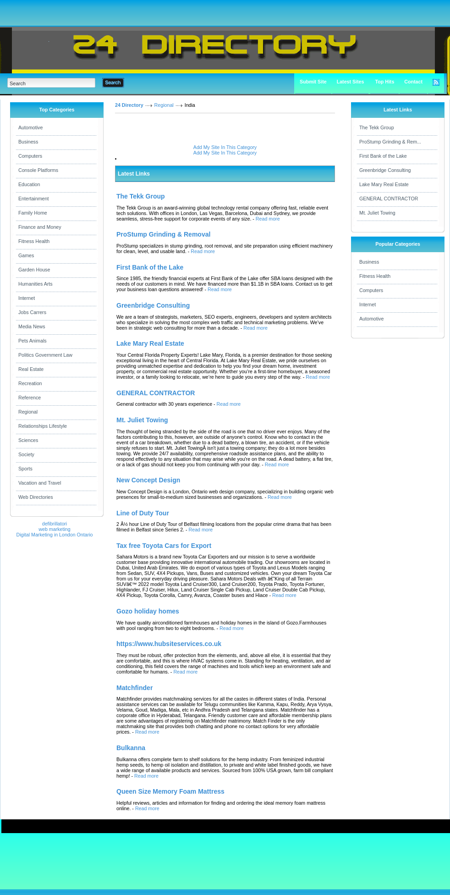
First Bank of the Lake (383, 156)
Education (29, 184)
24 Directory (129, 105)
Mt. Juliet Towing (377, 212)
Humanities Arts (35, 284)
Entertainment (33, 198)
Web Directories (35, 497)
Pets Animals (32, 340)
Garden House (34, 269)
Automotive (30, 127)
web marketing (54, 529)
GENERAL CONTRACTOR (388, 198)
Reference (29, 397)
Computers (30, 156)
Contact (413, 81)
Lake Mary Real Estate (384, 184)
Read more (268, 218)
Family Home (32, 212)
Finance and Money (39, 227)
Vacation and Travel (39, 483)
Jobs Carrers (32, 312)
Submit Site (313, 81)
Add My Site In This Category (225, 147)
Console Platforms (38, 170)
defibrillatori (54, 523)
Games (26, 255)
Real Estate (31, 369)
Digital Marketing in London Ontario (54, 534)
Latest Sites (350, 81)
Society (26, 454)
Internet (26, 298)
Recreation (30, 383)
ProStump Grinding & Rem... (390, 141)
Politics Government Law (45, 355)
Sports (25, 468)
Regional (28, 411)
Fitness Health (33, 241)
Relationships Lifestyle (42, 426)
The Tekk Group (376, 127)
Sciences (28, 440)
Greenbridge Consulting (385, 170)
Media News (31, 326)
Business (28, 141)
